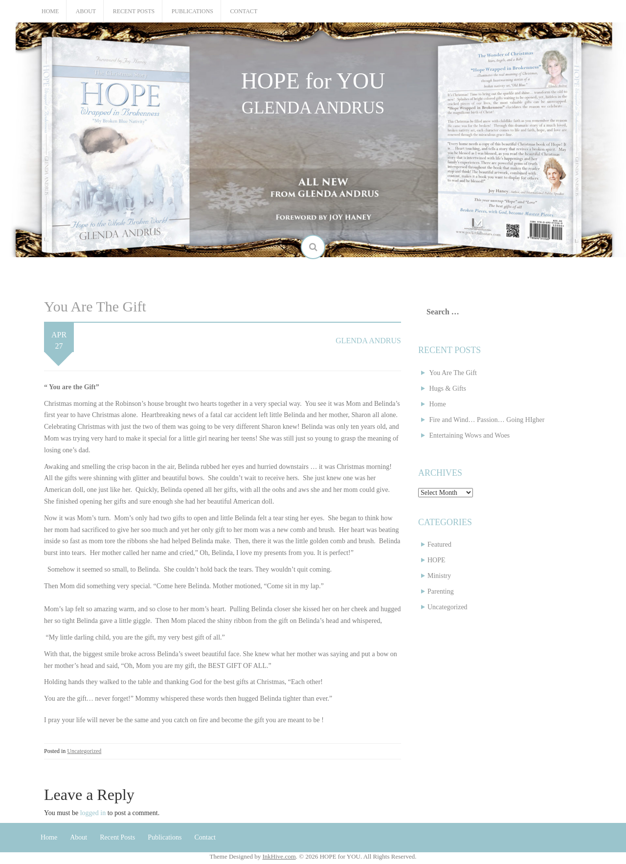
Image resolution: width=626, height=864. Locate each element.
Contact (244, 11)
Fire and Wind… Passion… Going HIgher (487, 419)
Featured (439, 544)
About (86, 11)
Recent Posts (134, 11)
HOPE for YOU (313, 80)
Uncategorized (84, 751)
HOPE (436, 560)
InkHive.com (279, 856)
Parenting (440, 591)
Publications (192, 11)
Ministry (439, 575)
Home (50, 11)
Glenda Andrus (368, 340)
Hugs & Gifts (447, 388)
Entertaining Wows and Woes (469, 435)
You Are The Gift (453, 373)
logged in (93, 813)
